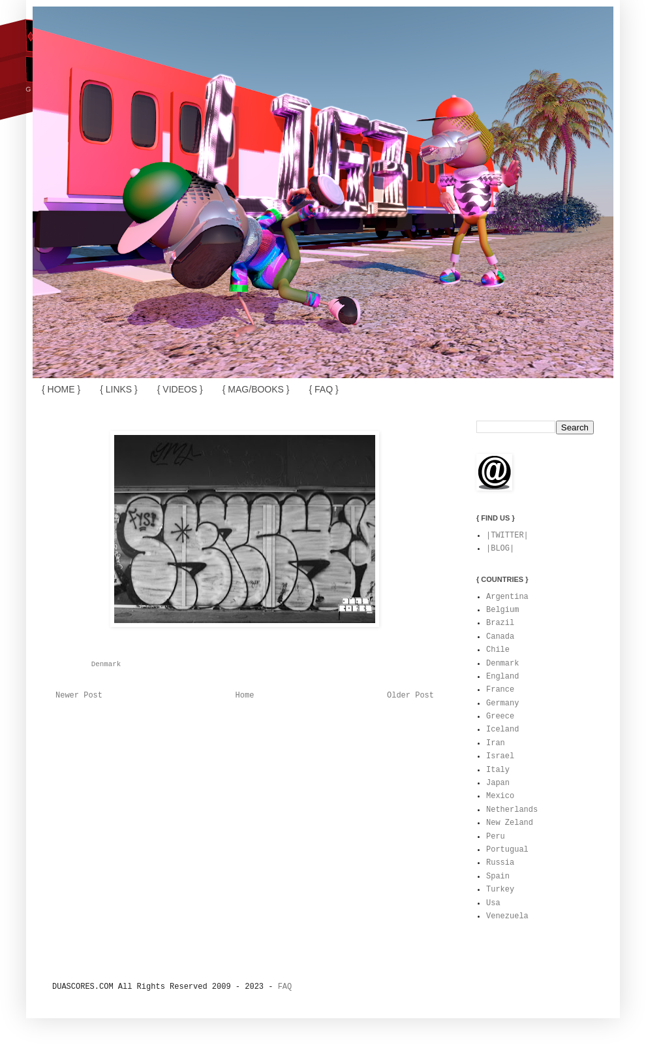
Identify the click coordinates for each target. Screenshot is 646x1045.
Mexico (500, 796)
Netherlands (512, 809)
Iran (495, 743)
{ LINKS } (119, 389)
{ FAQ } (323, 389)
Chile (498, 649)
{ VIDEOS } (180, 389)
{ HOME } (61, 389)
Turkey (500, 889)
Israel (500, 756)
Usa (493, 903)
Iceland (502, 729)
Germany (502, 703)
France (500, 689)
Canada (500, 636)
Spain (498, 876)
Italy (498, 770)
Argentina (507, 597)
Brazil (500, 623)
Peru (495, 836)
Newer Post (78, 695)
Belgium (502, 610)
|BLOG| (500, 548)
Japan (498, 783)
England (502, 676)
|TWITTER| (507, 535)
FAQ (285, 986)
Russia (500, 862)
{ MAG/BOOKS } (256, 389)
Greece (500, 716)
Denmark (106, 664)
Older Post (410, 695)
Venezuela (507, 916)
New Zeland (509, 823)
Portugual (507, 849)
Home (245, 695)
